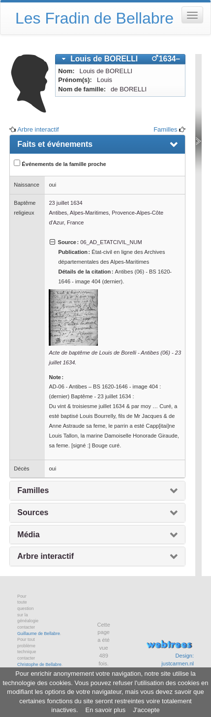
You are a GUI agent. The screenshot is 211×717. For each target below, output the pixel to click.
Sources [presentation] (32, 512)
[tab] (120, 59)
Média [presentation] (28, 534)
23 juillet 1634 (65, 203)
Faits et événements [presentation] (54, 144)
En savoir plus (106, 710)
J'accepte (146, 710)
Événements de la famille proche (60, 163)
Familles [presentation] (33, 490)
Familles (165, 129)
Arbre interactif (38, 129)
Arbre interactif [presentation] (45, 556)
